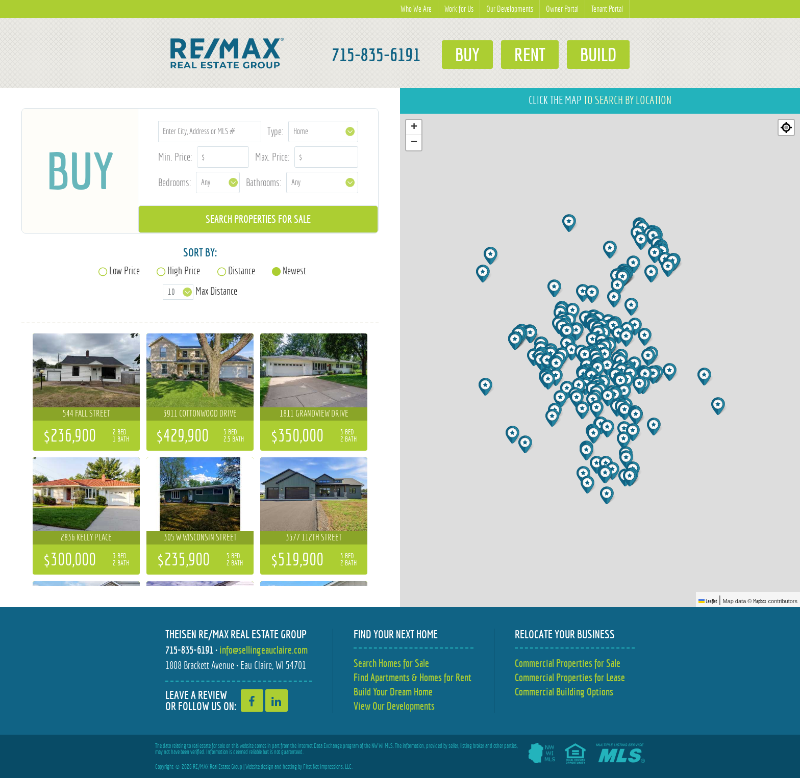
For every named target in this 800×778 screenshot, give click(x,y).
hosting (290, 766)
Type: (275, 131)
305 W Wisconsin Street (200, 537)
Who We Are (416, 9)
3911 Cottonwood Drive (200, 413)
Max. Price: (272, 157)
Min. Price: (175, 157)
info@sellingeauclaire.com (263, 650)
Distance (241, 270)
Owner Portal (562, 9)
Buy (467, 54)
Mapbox (759, 601)
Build (598, 54)
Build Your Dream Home (393, 691)
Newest (294, 270)
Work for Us (458, 9)
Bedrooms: (174, 182)
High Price (183, 270)
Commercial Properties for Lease (570, 677)
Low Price (124, 270)
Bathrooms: (264, 182)
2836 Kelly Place (86, 537)
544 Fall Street (86, 413)
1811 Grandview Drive (314, 413)
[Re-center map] (786, 127)
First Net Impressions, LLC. (328, 766)
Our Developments (509, 9)
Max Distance (216, 291)
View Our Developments (394, 706)
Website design (259, 766)
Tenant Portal (607, 9)
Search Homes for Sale (391, 663)
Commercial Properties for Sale (567, 663)
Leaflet (707, 601)
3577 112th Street (314, 537)
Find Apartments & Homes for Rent (412, 677)
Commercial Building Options (564, 691)
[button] (654, 375)
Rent (529, 54)
